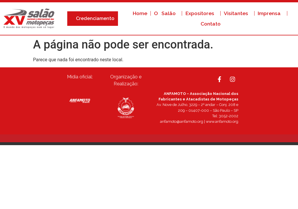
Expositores (201, 13)
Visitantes (237, 13)
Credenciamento (96, 18)
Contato (211, 24)
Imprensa (271, 13)
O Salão (166, 13)
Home (140, 13)
